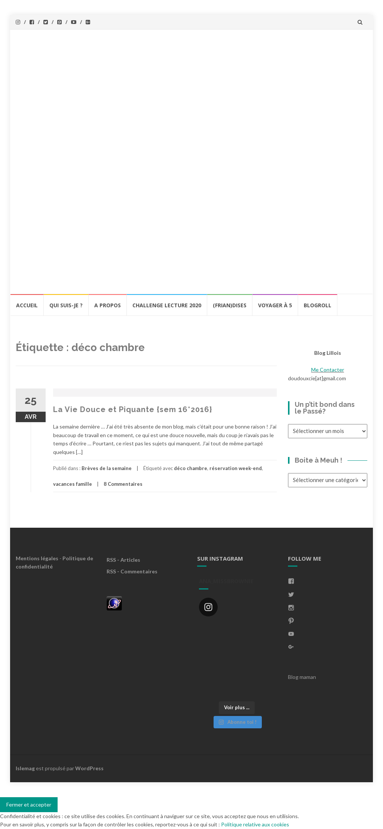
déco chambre (190, 468)
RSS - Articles (123, 560)
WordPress (89, 768)
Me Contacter (327, 369)
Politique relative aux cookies (255, 824)
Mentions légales (37, 558)
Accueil (27, 305)
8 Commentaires (123, 484)
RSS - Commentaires (132, 571)
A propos (107, 305)
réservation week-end (235, 468)
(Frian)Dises (229, 305)
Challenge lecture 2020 (166, 305)
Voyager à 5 (275, 305)
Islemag (25, 768)
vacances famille (72, 484)
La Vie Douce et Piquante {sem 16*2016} (132, 409)
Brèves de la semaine (107, 468)
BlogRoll (317, 305)
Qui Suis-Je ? (66, 305)
